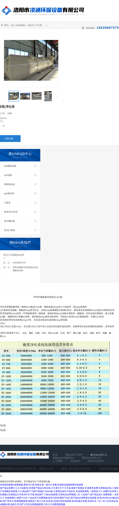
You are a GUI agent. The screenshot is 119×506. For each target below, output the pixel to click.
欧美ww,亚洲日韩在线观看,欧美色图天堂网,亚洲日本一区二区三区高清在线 (82, 501)
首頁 (55, 454)
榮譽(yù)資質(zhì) (91, 458)
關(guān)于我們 (73, 454)
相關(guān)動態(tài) (63, 458)
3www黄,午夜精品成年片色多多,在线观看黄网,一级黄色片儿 (73, 491)
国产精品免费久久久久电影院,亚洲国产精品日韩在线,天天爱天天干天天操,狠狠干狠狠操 (42, 488)
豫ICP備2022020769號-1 (80, 468)
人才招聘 (12, 25)
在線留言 (35, 25)
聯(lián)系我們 (58, 25)
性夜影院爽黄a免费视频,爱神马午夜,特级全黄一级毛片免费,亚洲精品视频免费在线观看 (41, 484)
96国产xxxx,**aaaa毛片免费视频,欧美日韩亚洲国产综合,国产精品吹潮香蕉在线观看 (56, 498)
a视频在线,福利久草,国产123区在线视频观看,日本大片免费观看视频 (32, 504)
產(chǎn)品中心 (98, 454)
